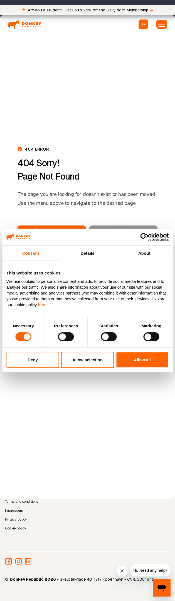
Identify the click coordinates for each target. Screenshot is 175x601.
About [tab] (144, 253)
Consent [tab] (30, 253)
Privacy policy (16, 519)
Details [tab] (88, 253)
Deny (33, 359)
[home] (24, 24)
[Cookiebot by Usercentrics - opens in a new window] (144, 237)
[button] (143, 24)
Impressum (14, 510)
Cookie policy (15, 528)
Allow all (142, 359)
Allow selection (87, 359)
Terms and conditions (22, 501)
